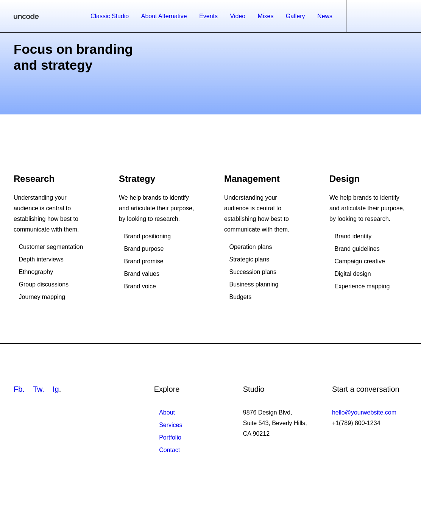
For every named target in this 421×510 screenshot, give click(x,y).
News (324, 16)
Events (208, 16)
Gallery (295, 16)
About (167, 412)
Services (170, 425)
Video (238, 16)
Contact (169, 450)
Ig (56, 389)
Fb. (19, 389)
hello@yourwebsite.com (364, 412)
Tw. (38, 389)
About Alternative (164, 16)
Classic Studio (109, 16)
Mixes (266, 16)
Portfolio (170, 437)
